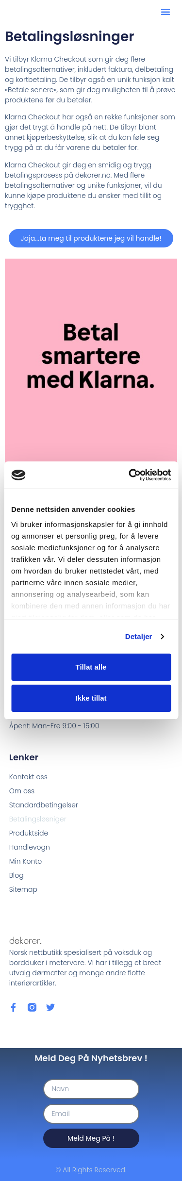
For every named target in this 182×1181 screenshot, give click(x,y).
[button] (165, 11)
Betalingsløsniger (37, 819)
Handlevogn (29, 847)
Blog (16, 875)
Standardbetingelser (43, 805)
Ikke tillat (90, 698)
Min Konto (25, 861)
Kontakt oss (28, 777)
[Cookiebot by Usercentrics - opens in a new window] (129, 475)
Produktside (28, 833)
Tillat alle (91, 667)
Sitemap (23, 889)
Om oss (21, 791)
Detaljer (138, 636)
